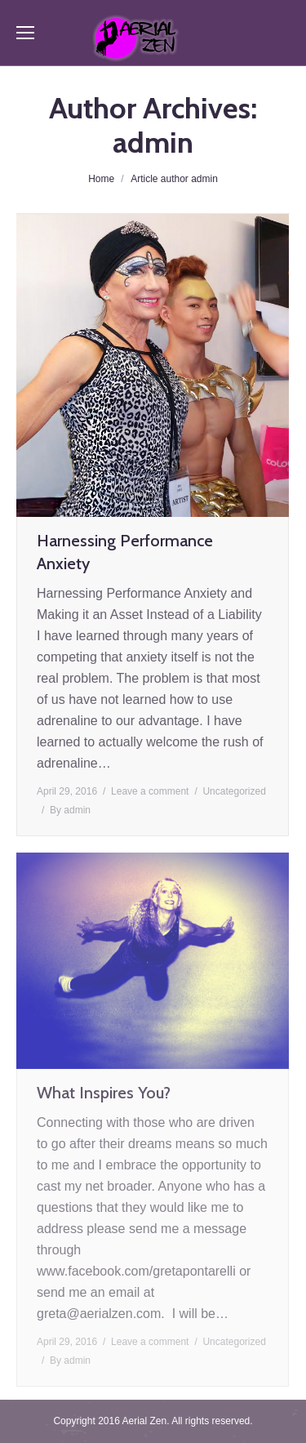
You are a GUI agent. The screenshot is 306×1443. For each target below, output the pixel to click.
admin (153, 142)
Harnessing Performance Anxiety (125, 552)
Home (101, 179)
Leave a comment (149, 791)
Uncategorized (233, 791)
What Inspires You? (104, 1092)
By (70, 810)
